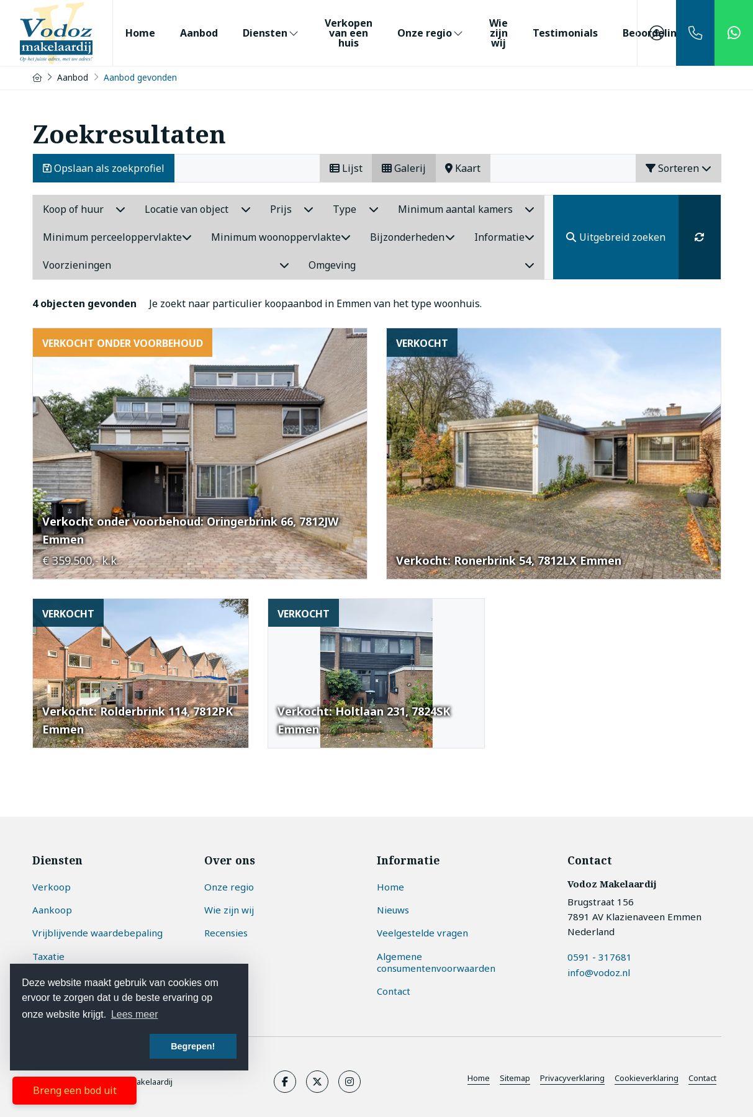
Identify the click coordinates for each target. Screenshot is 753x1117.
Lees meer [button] (134, 1014)
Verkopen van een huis (348, 33)
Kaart (462, 168)
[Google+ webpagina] (349, 1081)
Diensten (271, 33)
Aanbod (199, 33)
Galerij (404, 168)
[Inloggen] (657, 33)
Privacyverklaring (572, 1077)
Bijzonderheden (412, 237)
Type (356, 209)
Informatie (504, 237)
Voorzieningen (166, 265)
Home (140, 33)
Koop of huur (84, 209)
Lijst (346, 168)
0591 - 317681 (599, 956)
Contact (702, 1077)
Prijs (292, 209)
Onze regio (430, 33)
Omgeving (421, 265)
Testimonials (565, 33)
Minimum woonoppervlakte (281, 237)
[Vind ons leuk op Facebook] (285, 1081)
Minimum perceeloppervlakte (117, 237)
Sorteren (678, 168)
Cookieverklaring (647, 1077)
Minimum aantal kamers (466, 209)
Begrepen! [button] (193, 1046)
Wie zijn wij (498, 33)
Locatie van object (198, 209)
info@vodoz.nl (598, 971)
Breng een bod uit (75, 1090)
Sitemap (515, 1077)
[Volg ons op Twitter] (317, 1081)
